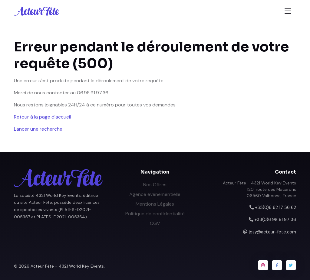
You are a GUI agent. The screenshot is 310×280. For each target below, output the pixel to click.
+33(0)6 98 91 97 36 (275, 219)
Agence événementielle (154, 194)
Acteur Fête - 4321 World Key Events (67, 266)
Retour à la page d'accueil (42, 117)
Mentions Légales (155, 204)
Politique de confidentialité (155, 213)
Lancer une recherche (38, 129)
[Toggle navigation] (288, 11)
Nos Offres (155, 184)
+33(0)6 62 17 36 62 (275, 207)
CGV (155, 223)
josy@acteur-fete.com (272, 232)
